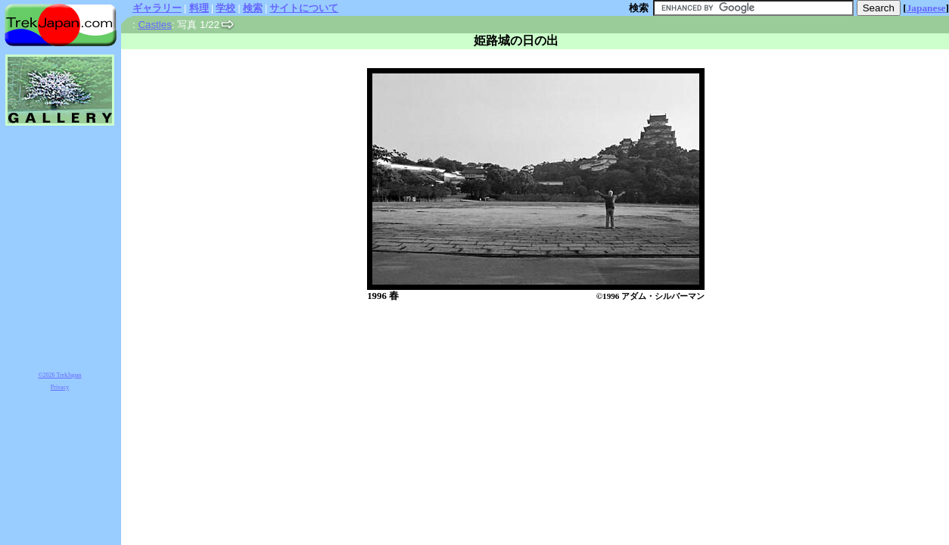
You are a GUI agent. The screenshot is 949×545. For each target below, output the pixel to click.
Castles (154, 24)
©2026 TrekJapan (60, 375)
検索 (253, 8)
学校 (225, 8)
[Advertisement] (520, 342)
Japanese (926, 8)
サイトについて (303, 8)
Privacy (60, 387)
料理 (199, 8)
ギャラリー (157, 8)
